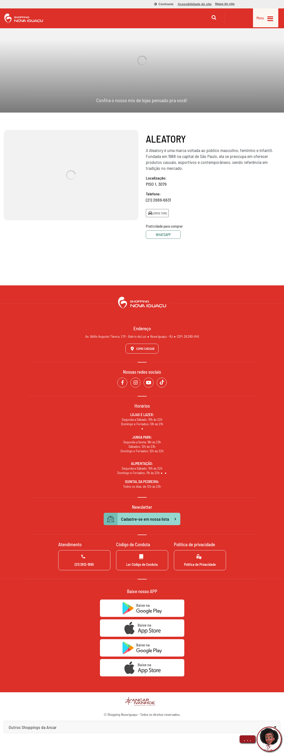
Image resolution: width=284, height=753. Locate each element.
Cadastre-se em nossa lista (142, 519)
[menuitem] (161, 4)
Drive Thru (157, 213)
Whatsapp (164, 235)
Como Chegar (141, 348)
